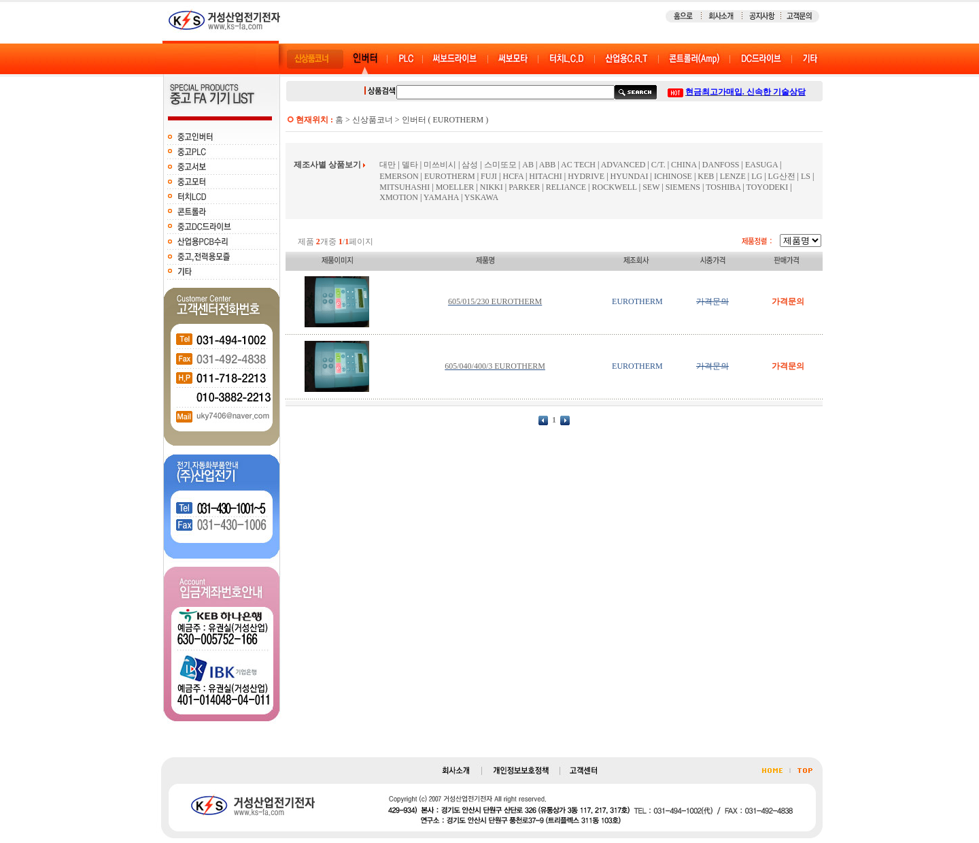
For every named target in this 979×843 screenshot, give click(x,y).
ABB (547, 164)
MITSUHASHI (404, 187)
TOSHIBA (723, 187)
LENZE (733, 176)
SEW (650, 187)
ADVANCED (623, 164)
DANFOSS (721, 164)
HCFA (512, 176)
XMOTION (398, 197)
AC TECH (578, 164)
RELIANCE (567, 187)
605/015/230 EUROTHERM (495, 301)
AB (528, 164)
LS (805, 176)
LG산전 (781, 176)
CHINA (683, 164)
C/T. (658, 164)
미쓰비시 (440, 164)
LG (756, 176)
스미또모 (500, 164)
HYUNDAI (630, 176)
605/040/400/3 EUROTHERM (495, 366)
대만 (387, 164)
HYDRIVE (586, 176)
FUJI (489, 176)
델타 (410, 164)
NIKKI (491, 187)
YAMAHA (441, 197)
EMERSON (398, 176)
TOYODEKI (767, 187)
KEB (706, 176)
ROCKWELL (614, 187)
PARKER (524, 187)
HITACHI (545, 176)
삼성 (470, 164)
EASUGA (761, 164)
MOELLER (455, 187)
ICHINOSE (673, 176)
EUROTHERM (449, 176)
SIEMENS (683, 187)
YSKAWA (481, 197)
